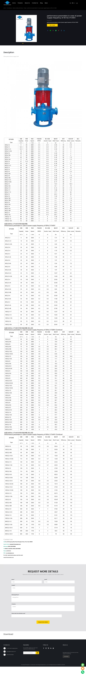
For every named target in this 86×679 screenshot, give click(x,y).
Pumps (25, 8)
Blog (41, 3)
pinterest (59, 30)
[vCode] (36, 628)
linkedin (64, 30)
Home (14, 3)
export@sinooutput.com (11, 663)
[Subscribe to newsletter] (37, 665)
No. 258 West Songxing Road (12, 660)
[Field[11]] (59, 594)
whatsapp (56, 30)
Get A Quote (52, 25)
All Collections (9, 8)
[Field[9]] (26, 594)
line (50, 30)
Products (20, 3)
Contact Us (35, 3)
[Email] (29, 665)
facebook (48, 30)
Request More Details (43, 634)
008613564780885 (10, 667)
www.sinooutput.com (10, 565)
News (46, 3)
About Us (27, 3)
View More (66, 669)
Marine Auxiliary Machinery (18, 8)
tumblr (61, 30)
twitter (53, 30)
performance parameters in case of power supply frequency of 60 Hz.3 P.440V (42, 8)
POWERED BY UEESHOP (61, 677)
